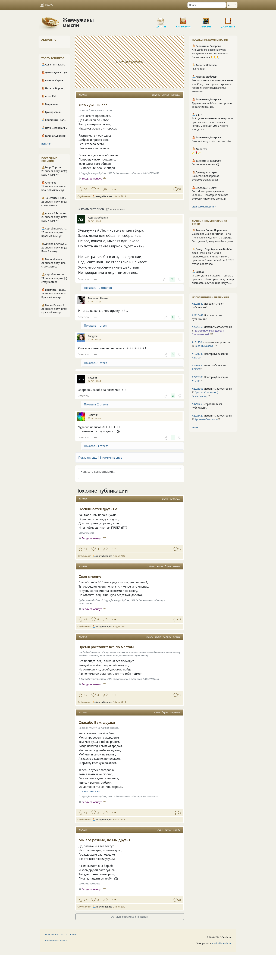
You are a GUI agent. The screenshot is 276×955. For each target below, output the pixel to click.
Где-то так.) (198, 68)
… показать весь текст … (91, 791)
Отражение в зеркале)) (205, 164)
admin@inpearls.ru (221, 943)
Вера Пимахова (204, 346)
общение (156, 94)
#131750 (197, 342)
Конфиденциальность (56, 940)
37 (85, 899)
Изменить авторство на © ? (212, 330)
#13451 (196, 380)
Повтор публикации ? (210, 355)
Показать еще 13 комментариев (100, 457)
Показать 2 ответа (96, 404)
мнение (176, 566)
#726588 (197, 365)
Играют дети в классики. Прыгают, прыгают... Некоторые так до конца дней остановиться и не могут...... (213, 279)
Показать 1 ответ (95, 325)
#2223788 (197, 377)
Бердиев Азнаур (91, 178)
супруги (176, 636)
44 (85, 619)
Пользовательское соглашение (61, 934)
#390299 (83, 566)
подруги (167, 636)
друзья (165, 94)
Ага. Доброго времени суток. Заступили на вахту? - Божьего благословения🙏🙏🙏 (210, 53)
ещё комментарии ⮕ (204, 206)
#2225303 (197, 388)
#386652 (83, 829)
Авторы (206, 19)
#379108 (83, 498)
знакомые (175, 94)
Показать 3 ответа (96, 446)
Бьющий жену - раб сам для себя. (212, 141)
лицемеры (175, 712)
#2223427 (197, 415)
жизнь (159, 566)
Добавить (228, 19)
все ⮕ (195, 427)
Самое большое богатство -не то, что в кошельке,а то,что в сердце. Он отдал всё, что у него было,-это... (213, 237)
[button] (129, 457)
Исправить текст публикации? (208, 305)
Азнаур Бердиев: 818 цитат (129, 917)
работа (151, 566)
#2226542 (197, 303)
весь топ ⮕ (47, 143)
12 (172, 279)
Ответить (83, 279)
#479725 (197, 404)
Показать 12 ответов (98, 288)
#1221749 (197, 353)
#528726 (83, 636)
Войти (47, 5)
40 (85, 694)
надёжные (175, 498)
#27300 (196, 357)
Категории (183, 19)
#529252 (83, 94)
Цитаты (161, 19)
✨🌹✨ (196, 152)
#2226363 (197, 327)
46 (85, 548)
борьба (176, 829)
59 (85, 189)
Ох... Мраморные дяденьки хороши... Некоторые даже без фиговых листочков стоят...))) (210, 195)
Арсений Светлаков (206, 419)
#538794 (83, 712)
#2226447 (197, 315)
